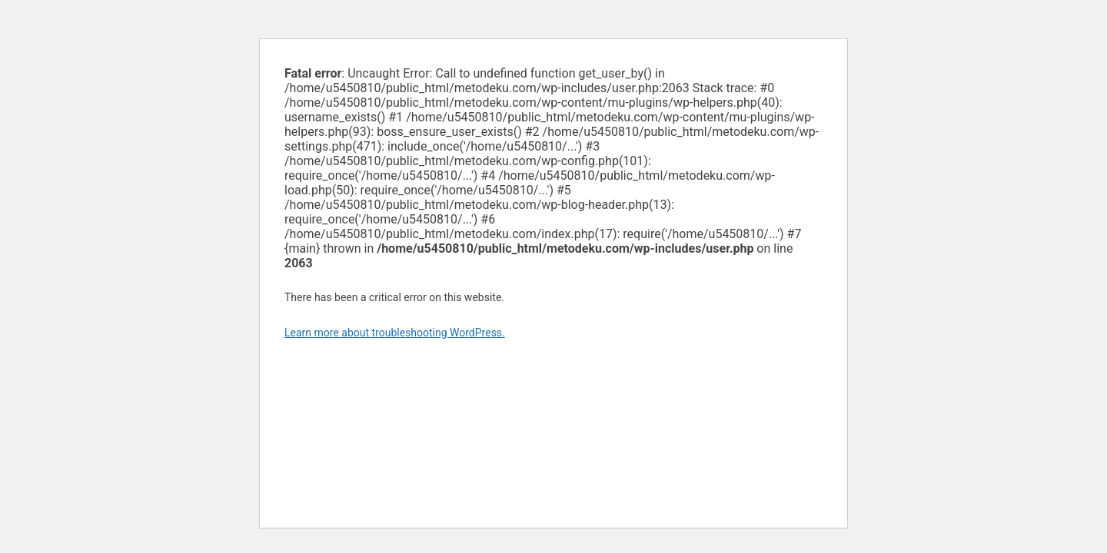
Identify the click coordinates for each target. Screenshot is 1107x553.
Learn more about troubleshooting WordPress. (394, 332)
